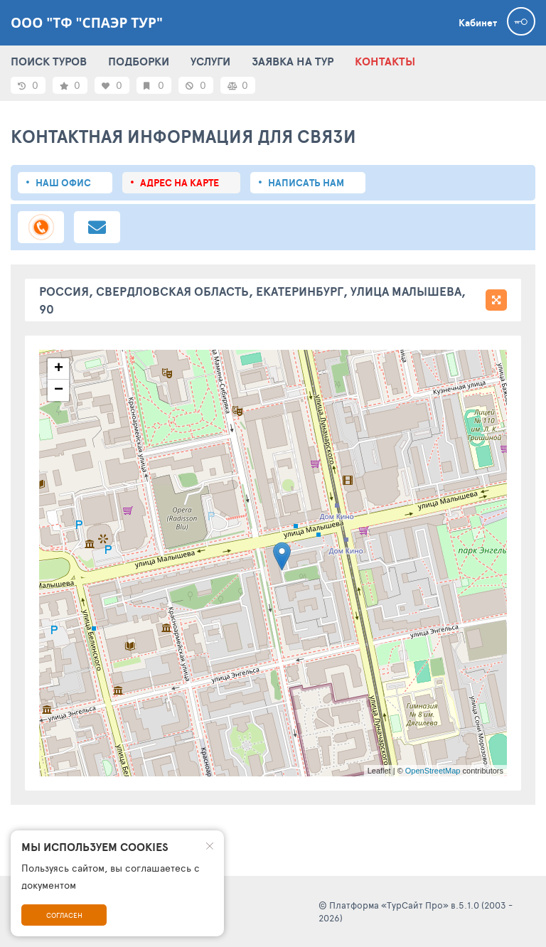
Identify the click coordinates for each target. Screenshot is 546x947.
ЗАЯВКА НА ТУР (292, 61)
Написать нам (306, 183)
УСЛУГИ (210, 61)
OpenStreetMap (433, 770)
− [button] (58, 390)
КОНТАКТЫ (385, 61)
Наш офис (63, 183)
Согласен (64, 915)
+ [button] (58, 369)
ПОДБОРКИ (138, 61)
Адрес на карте (179, 183)
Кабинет (478, 23)
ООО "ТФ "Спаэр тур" (87, 23)
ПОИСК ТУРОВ (49, 61)
